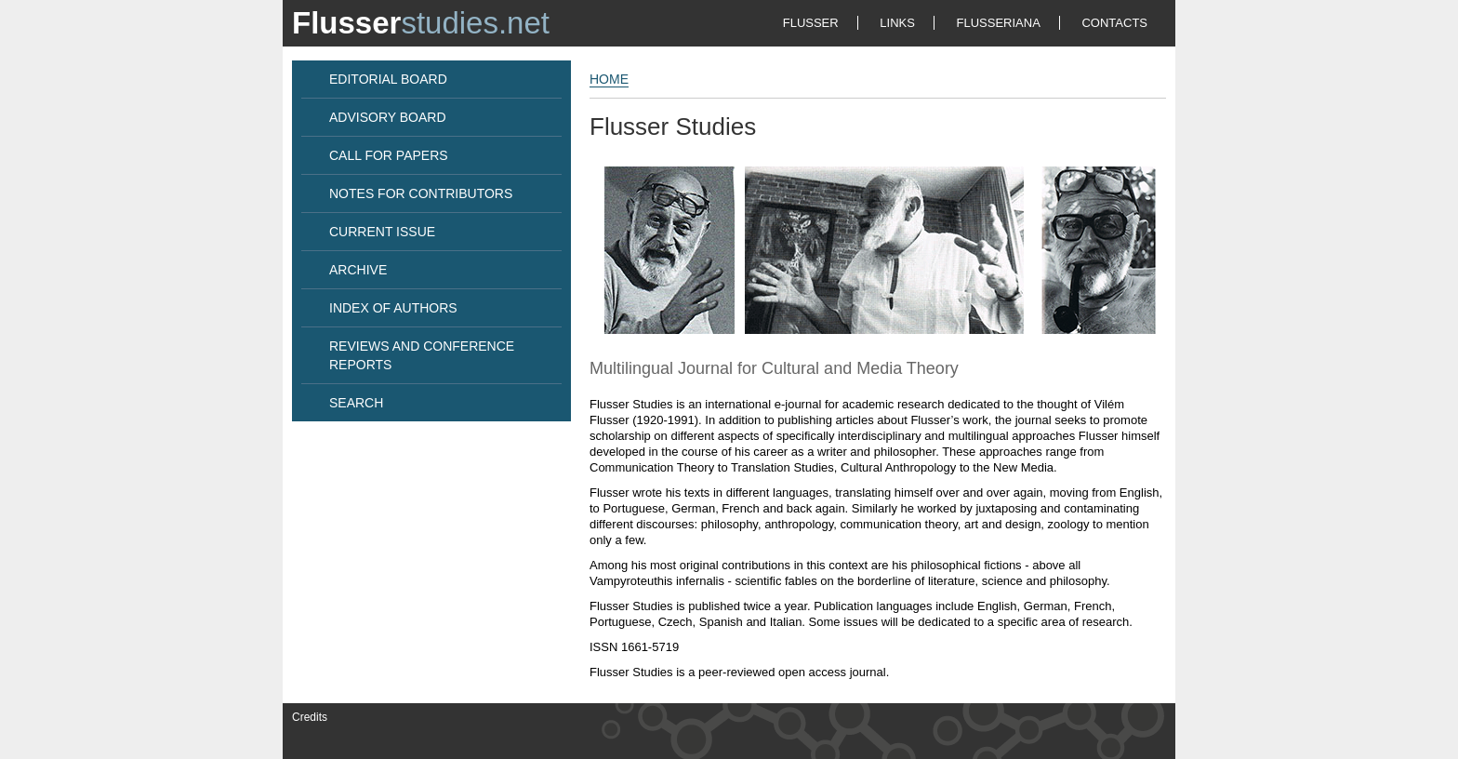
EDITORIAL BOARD (388, 79)
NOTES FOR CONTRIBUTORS (420, 193)
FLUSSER (811, 23)
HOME (609, 79)
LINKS (897, 23)
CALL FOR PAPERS (388, 155)
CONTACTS (1114, 23)
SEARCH (356, 402)
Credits (309, 717)
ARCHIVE (358, 269)
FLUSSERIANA (998, 23)
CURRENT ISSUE (382, 231)
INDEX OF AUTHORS (393, 307)
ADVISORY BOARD (387, 117)
